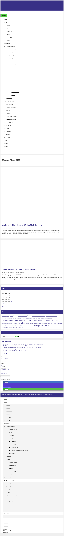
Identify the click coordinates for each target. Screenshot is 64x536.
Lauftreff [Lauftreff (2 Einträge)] (21, 320)
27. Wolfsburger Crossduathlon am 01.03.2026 (14, 350)
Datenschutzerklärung (8, 530)
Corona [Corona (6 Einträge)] (29, 316)
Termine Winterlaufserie (11, 107)
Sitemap (5, 529)
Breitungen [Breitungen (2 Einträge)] (20, 316)
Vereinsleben (7, 134)
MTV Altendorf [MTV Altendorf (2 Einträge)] (37, 323)
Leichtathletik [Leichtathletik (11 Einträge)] (29, 320)
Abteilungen (7, 43)
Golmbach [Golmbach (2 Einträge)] (48, 316)
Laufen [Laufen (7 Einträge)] (16, 320)
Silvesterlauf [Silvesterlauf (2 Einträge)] (23, 325)
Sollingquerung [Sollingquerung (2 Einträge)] (30, 325)
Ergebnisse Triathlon (13, 83)
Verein (6, 22)
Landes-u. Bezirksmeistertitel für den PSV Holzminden (22, 225)
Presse (8, 34)
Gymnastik (8, 76)
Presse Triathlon (12, 86)
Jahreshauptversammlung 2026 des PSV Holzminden (16, 349)
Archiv (10, 37)
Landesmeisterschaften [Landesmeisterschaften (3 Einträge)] (8, 320)
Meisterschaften (15, 67)
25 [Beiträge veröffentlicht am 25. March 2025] (3, 303)
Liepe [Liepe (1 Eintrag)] (8, 323)
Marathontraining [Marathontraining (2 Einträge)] (30, 323)
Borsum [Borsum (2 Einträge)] (11, 316)
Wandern (8, 137)
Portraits (8, 40)
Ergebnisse (8, 113)
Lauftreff (11, 52)
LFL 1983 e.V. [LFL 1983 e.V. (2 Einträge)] (38, 320)
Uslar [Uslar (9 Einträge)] (49, 325)
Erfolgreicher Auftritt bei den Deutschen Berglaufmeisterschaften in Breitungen (23, 344)
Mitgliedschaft (9, 31)
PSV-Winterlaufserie (9, 101)
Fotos (5, 140)
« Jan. (3, 306)
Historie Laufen (12, 73)
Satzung (8, 28)
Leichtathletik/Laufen (11, 46)
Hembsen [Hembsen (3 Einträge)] (19, 318)
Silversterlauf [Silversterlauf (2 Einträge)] (18, 325)
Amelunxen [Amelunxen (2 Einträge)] (4, 316)
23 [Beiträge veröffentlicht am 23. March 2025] (11, 301)
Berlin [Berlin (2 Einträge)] (8, 316)
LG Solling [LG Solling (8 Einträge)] (45, 320)
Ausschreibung (9, 104)
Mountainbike (9, 98)
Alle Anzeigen (5, 369)
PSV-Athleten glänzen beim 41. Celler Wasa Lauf (20, 269)
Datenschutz (50, 394)
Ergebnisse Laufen (13, 49)
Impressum (44, 394)
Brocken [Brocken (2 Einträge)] (25, 316)
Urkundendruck (9, 122)
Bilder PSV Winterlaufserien (12, 116)
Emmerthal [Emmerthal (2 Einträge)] (34, 316)
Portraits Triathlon (15, 92)
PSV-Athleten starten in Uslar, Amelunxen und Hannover (17, 345)
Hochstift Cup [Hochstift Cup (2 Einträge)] (25, 318)
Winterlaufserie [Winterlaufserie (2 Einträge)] (19, 327)
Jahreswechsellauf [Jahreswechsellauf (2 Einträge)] (48, 318)
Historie (11, 89)
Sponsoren (8, 125)
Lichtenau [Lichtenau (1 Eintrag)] (50, 320)
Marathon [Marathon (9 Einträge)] (22, 323)
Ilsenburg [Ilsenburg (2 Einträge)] (30, 318)
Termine (6, 143)
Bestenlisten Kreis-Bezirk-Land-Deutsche (20, 70)
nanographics (27, 394)
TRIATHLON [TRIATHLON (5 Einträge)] (43, 326)
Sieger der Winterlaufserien (12, 119)
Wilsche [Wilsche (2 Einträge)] (14, 327)
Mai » (6, 306)
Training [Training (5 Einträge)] (36, 326)
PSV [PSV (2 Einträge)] (14, 325)
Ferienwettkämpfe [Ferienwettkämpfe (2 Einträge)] (41, 316)
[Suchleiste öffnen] (1, 12)
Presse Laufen (12, 55)
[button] (4, 149)
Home (5, 19)
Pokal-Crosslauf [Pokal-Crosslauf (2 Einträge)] (9, 325)
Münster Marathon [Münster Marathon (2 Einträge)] (44, 323)
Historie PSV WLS (9, 131)
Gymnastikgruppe (4, 358)
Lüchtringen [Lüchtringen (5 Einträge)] (13, 323)
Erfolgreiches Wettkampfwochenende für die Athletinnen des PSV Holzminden (22, 347)
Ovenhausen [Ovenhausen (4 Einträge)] (52, 323)
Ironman (13, 95)
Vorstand (8, 25)
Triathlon (9, 79)
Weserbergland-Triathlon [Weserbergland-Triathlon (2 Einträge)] (7, 327)
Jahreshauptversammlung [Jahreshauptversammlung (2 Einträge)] (38, 318)
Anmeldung (8, 110)
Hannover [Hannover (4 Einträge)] (13, 318)
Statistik (11, 58)
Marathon (14, 61)
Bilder (15, 64)
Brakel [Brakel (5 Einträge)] (15, 316)
